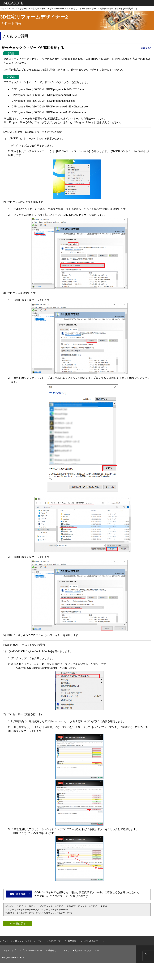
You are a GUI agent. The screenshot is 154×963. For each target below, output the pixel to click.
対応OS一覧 (55, 941)
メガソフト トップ (8, 8)
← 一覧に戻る (18, 923)
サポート (24, 8)
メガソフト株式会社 (13, 3)
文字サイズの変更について (87, 950)
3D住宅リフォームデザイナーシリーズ (48, 8)
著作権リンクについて (58, 950)
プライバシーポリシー (31, 950)
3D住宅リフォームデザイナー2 (83, 8)
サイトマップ (9, 950)
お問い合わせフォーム (93, 941)
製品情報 (72, 941)
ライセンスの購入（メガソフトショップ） (22, 941)
